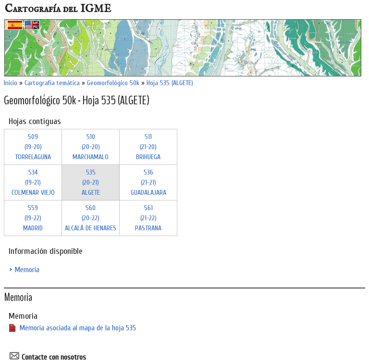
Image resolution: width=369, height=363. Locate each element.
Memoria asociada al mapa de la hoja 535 (77, 328)
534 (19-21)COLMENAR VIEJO (33, 182)
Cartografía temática (52, 83)
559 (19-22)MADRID (33, 218)
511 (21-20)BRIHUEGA (148, 147)
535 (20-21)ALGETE (91, 182)
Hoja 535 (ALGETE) (170, 83)
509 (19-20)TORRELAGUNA (33, 147)
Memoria (26, 269)
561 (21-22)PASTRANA (148, 218)
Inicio (10, 83)
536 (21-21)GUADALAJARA (148, 182)
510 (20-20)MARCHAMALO (91, 147)
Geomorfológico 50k (113, 83)
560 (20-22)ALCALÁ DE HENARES (90, 218)
